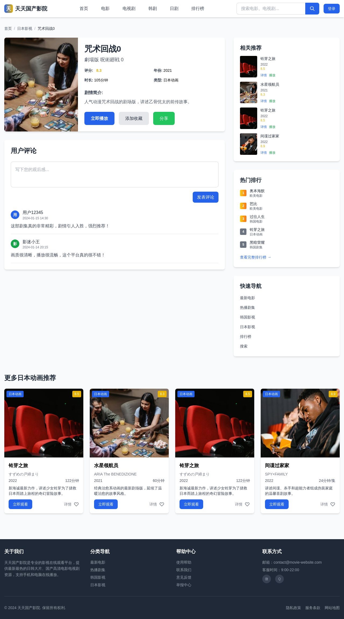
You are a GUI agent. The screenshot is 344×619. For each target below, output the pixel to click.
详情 (263, 75)
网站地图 (332, 608)
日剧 (174, 8)
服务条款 (312, 608)
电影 (105, 8)
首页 (84, 8)
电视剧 (129, 8)
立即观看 (20, 504)
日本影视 (24, 28)
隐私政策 (293, 608)
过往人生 (257, 216)
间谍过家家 (269, 136)
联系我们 (183, 570)
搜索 (244, 346)
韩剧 (152, 8)
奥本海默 (257, 191)
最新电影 (247, 298)
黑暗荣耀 (257, 242)
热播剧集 (247, 307)
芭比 (253, 204)
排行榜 (197, 8)
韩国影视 (247, 317)
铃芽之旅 (267, 58)
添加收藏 (133, 118)
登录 (331, 8)
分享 (164, 118)
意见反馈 (183, 577)
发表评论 (205, 197)
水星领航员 (269, 84)
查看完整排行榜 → (255, 257)
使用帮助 (183, 562)
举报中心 (183, 585)
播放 (272, 75)
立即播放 (99, 118)
